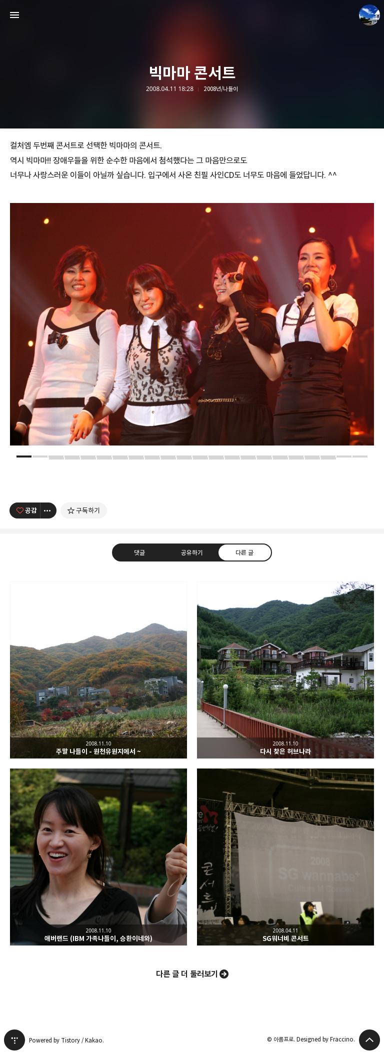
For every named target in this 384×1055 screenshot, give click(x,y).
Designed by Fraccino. (325, 1039)
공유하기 (192, 552)
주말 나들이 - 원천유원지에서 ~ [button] (98, 670)
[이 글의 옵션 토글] (48, 510)
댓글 (139, 552)
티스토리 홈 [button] (14, 1040)
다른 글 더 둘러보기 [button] (187, 974)
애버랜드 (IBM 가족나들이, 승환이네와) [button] (98, 857)
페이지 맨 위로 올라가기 (370, 1040)
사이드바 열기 (14, 15)
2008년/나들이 (221, 89)
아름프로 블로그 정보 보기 (370, 15)
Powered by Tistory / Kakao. (66, 1040)
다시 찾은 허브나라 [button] (285, 670)
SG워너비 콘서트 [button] (285, 857)
